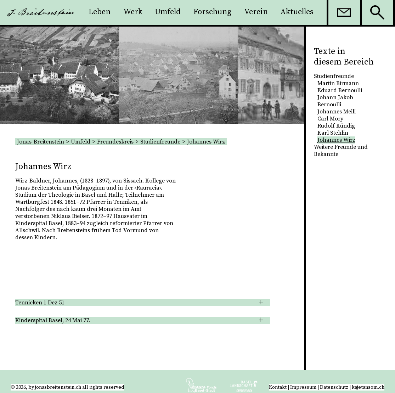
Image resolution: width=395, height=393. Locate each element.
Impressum (303, 387)
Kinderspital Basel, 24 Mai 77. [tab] (52, 320)
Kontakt (278, 387)
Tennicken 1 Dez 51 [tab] (39, 302)
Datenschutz (334, 387)
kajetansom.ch (368, 387)
